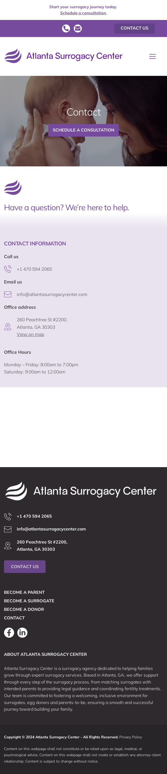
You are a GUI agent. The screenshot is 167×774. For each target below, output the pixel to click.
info (21, 294)
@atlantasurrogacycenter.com (56, 294)
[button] (152, 56)
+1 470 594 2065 (34, 269)
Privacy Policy (130, 737)
